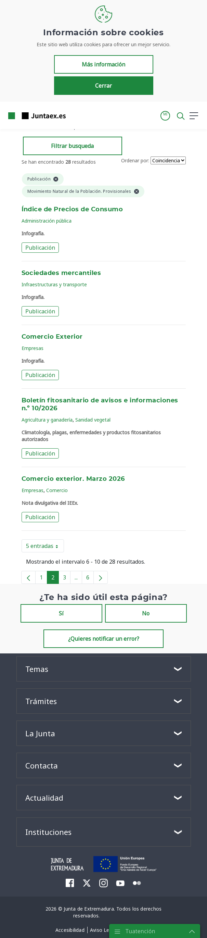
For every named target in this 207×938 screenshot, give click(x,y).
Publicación (40, 247)
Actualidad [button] (44, 797)
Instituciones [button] (48, 832)
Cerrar (103, 85)
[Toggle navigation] (75, 115)
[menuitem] (70, 882)
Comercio (57, 490)
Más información (103, 64)
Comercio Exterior (52, 337)
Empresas (32, 348)
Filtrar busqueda (72, 146)
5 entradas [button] (45, 547)
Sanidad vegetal (93, 419)
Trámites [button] (41, 701)
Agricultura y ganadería (47, 419)
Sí (61, 613)
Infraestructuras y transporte (54, 284)
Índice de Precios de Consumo (72, 210)
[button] (165, 116)
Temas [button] (36, 669)
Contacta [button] (41, 765)
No (146, 613)
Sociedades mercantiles (61, 273)
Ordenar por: (135, 160)
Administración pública (47, 220)
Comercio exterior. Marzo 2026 (73, 479)
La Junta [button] (40, 733)
